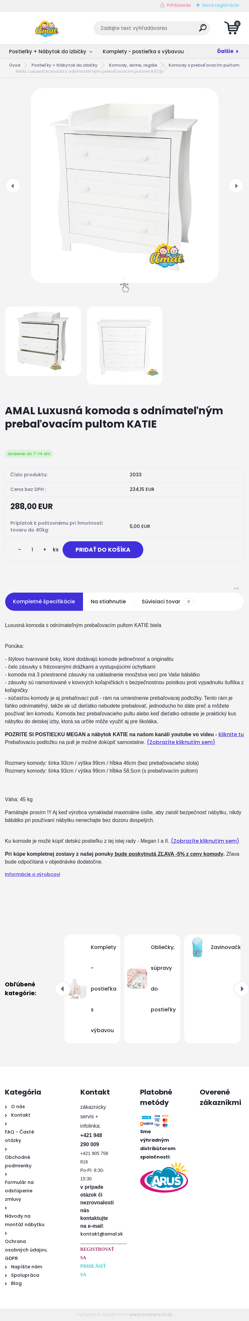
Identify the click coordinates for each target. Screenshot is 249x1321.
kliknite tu (231, 734)
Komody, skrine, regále (133, 65)
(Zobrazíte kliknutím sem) (181, 742)
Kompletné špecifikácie (44, 601)
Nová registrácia (220, 5)
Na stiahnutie (108, 601)
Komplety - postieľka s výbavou (143, 51)
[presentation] (13, 185)
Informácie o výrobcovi (32, 874)
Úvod (14, 65)
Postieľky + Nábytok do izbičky (47, 51)
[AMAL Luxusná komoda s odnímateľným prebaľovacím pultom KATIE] (124, 185)
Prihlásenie (179, 5)
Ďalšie (225, 51)
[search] (203, 30)
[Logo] (44, 28)
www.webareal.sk (150, 1314)
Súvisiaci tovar (168, 602)
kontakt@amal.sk (101, 1234)
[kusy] (32, 550)
